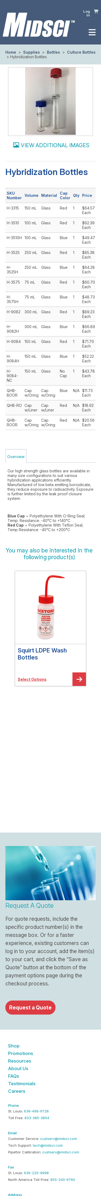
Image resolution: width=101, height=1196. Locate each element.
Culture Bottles (81, 52)
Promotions (20, 1053)
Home (10, 52)
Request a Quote (30, 1007)
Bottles (53, 52)
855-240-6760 (62, 1179)
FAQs (13, 1076)
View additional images (55, 145)
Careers (16, 1091)
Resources (19, 1061)
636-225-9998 (36, 1173)
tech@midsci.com (48, 1145)
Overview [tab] (16, 456)
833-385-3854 (37, 1118)
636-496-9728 (36, 1111)
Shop (14, 1046)
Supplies (31, 52)
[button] (96, 11)
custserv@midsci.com (58, 1138)
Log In (86, 13)
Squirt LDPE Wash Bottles (42, 654)
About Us (18, 1068)
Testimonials (22, 1083)
